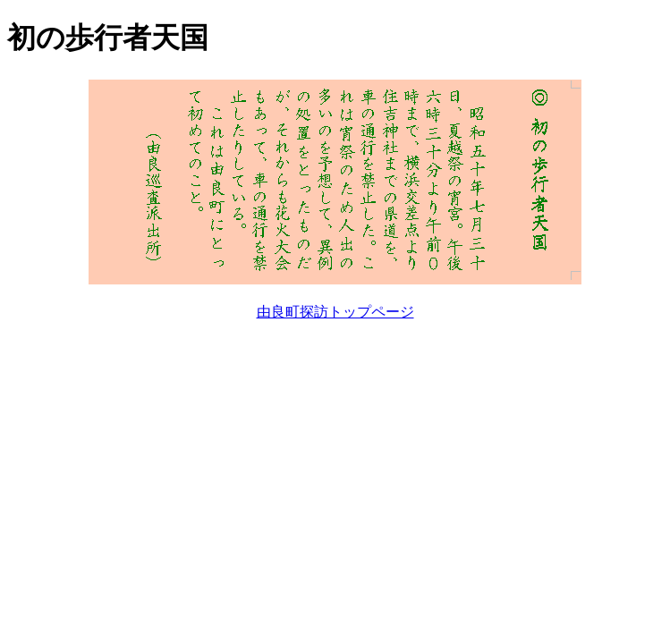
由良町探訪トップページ (335, 311)
